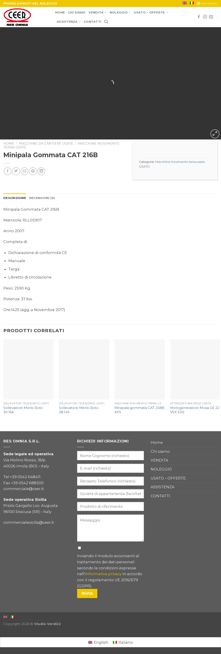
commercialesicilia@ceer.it (28, 522)
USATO (144, 166)
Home (60, 12)
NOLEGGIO (120, 12)
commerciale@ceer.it (23, 488)
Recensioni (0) (42, 198)
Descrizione (14, 198)
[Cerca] (106, 21)
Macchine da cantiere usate (46, 143)
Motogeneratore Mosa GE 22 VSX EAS (194, 410)
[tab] (14, 198)
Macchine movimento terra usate (180, 162)
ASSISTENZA (68, 22)
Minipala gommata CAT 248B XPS (139, 410)
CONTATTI (92, 21)
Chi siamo (76, 12)
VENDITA (97, 12)
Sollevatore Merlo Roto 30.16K (23, 410)
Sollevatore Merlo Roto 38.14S (78, 410)
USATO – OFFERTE (151, 12)
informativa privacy (103, 574)
